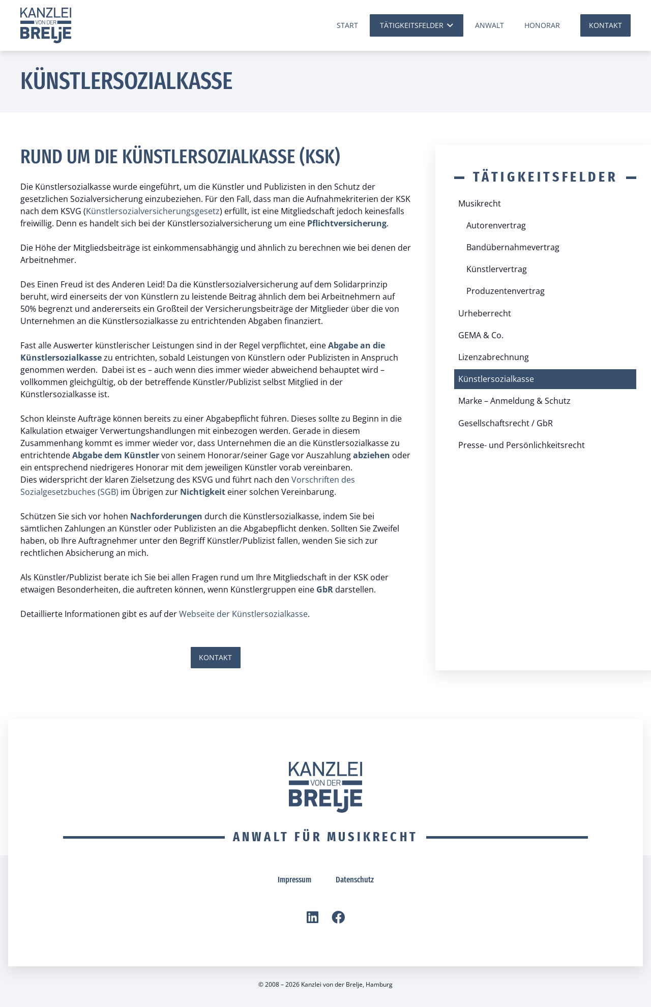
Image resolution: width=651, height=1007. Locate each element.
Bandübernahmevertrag (512, 247)
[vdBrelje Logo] (45, 25)
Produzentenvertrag (505, 291)
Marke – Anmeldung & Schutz (514, 400)
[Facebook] (338, 917)
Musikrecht (479, 203)
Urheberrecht (484, 313)
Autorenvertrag (496, 225)
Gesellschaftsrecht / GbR (505, 423)
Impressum (294, 879)
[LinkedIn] (312, 917)
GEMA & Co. (481, 335)
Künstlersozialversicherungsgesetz (153, 211)
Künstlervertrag (496, 269)
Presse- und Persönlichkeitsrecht (521, 445)
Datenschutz (355, 879)
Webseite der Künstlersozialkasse (243, 613)
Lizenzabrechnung (493, 357)
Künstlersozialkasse (496, 378)
